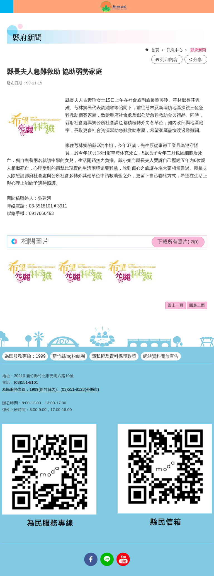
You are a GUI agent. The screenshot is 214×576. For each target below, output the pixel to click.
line (107, 552)
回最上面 (197, 305)
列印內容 (169, 59)
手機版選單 (6, 6)
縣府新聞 (198, 50)
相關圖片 (35, 241)
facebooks (91, 552)
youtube (123, 552)
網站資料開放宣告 (161, 356)
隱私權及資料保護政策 (114, 356)
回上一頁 (175, 305)
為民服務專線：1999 (25, 356)
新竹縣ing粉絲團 (68, 356)
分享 (197, 59)
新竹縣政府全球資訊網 (114, 6)
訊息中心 (175, 50)
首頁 (155, 50)
